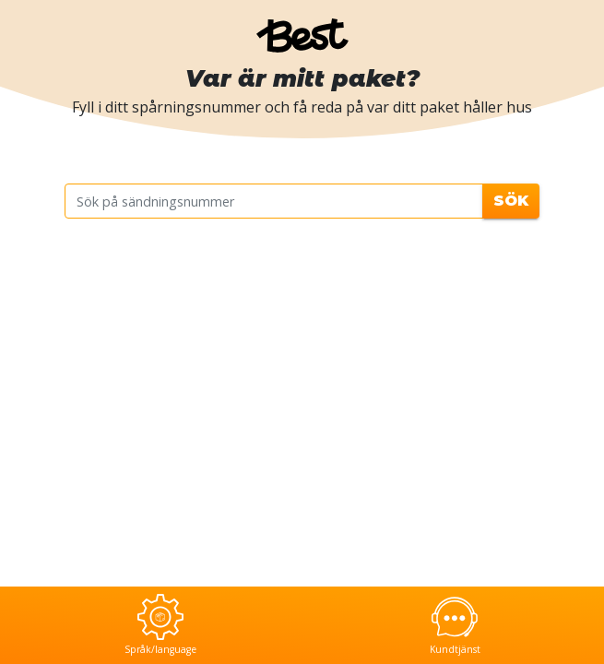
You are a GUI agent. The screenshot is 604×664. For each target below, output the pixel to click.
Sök (510, 200)
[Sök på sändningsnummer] (274, 201)
